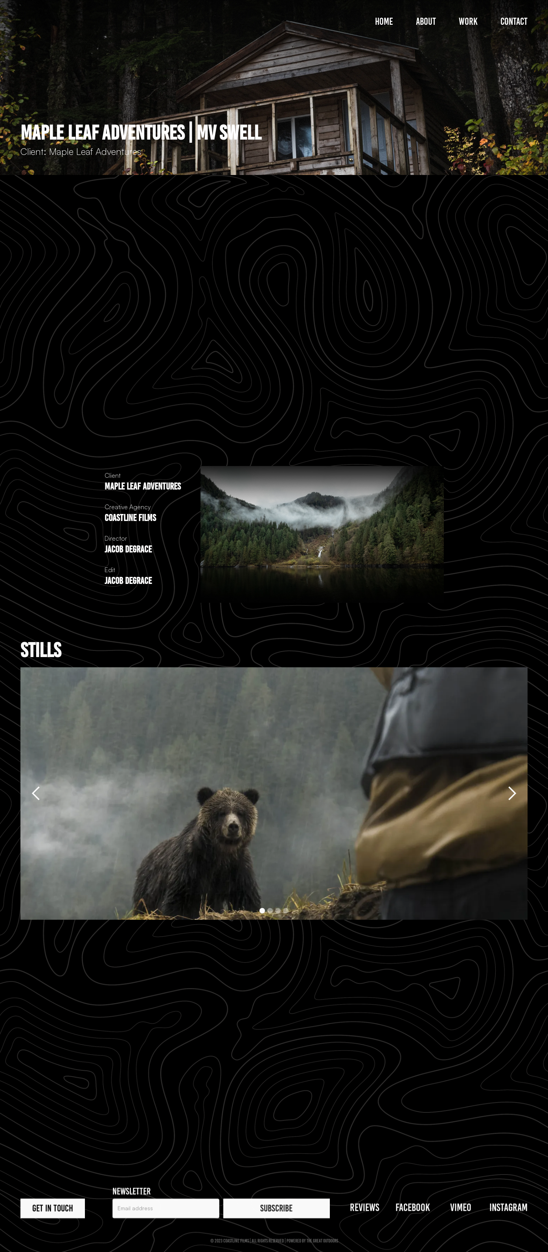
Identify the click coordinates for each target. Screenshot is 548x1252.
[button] (36, 793)
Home (384, 21)
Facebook (412, 1209)
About (426, 21)
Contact (514, 21)
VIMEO (460, 1209)
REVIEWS (364, 1209)
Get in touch (52, 1209)
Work (468, 21)
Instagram (508, 1209)
